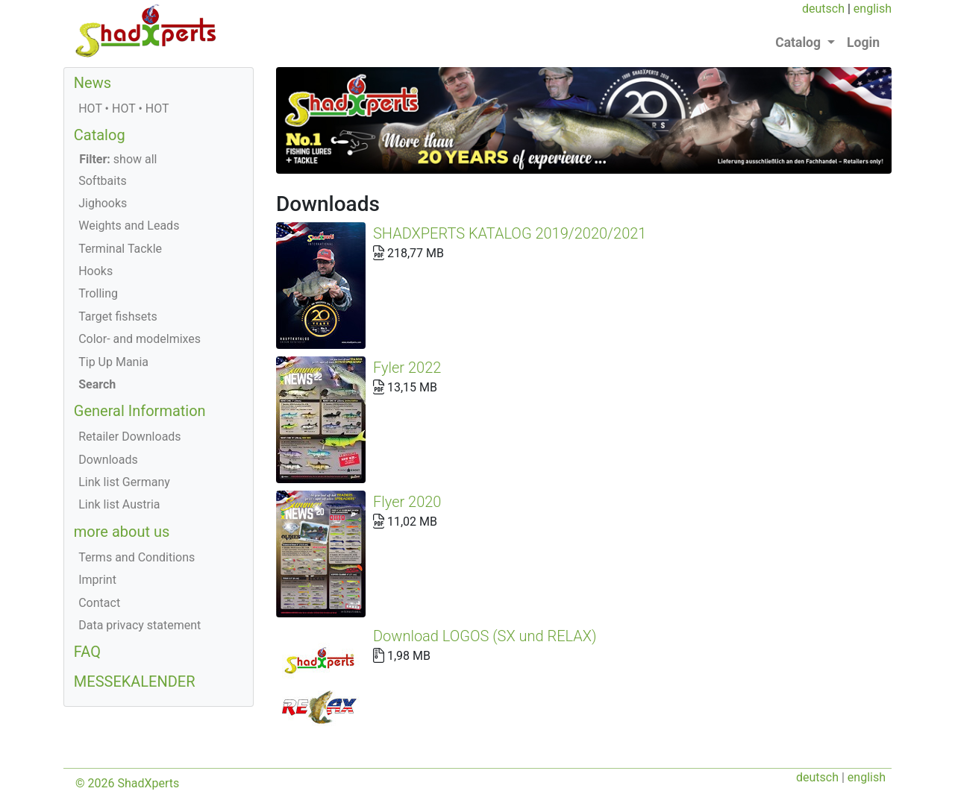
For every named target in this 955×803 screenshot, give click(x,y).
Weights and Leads (128, 225)
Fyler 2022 (504, 286)
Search (97, 384)
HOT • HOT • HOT (123, 108)
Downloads (107, 460)
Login (863, 42)
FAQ (87, 652)
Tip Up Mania (113, 362)
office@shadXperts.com (535, 782)
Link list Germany (124, 482)
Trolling (98, 293)
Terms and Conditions (136, 557)
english (873, 8)
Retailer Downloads (129, 436)
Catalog (99, 135)
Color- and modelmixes (139, 339)
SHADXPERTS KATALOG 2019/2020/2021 (509, 233)
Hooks (95, 271)
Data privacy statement (139, 625)
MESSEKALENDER (134, 681)
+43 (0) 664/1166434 (406, 782)
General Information (140, 411)
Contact (99, 603)
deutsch (823, 8)
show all (118, 159)
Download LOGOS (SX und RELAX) (776, 390)
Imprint (97, 580)
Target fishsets (117, 316)
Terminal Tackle (120, 249)
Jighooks (102, 203)
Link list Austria (119, 504)
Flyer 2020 (601, 338)
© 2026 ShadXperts (127, 746)
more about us (122, 532)
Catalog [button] (799, 42)
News (92, 83)
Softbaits (102, 181)
